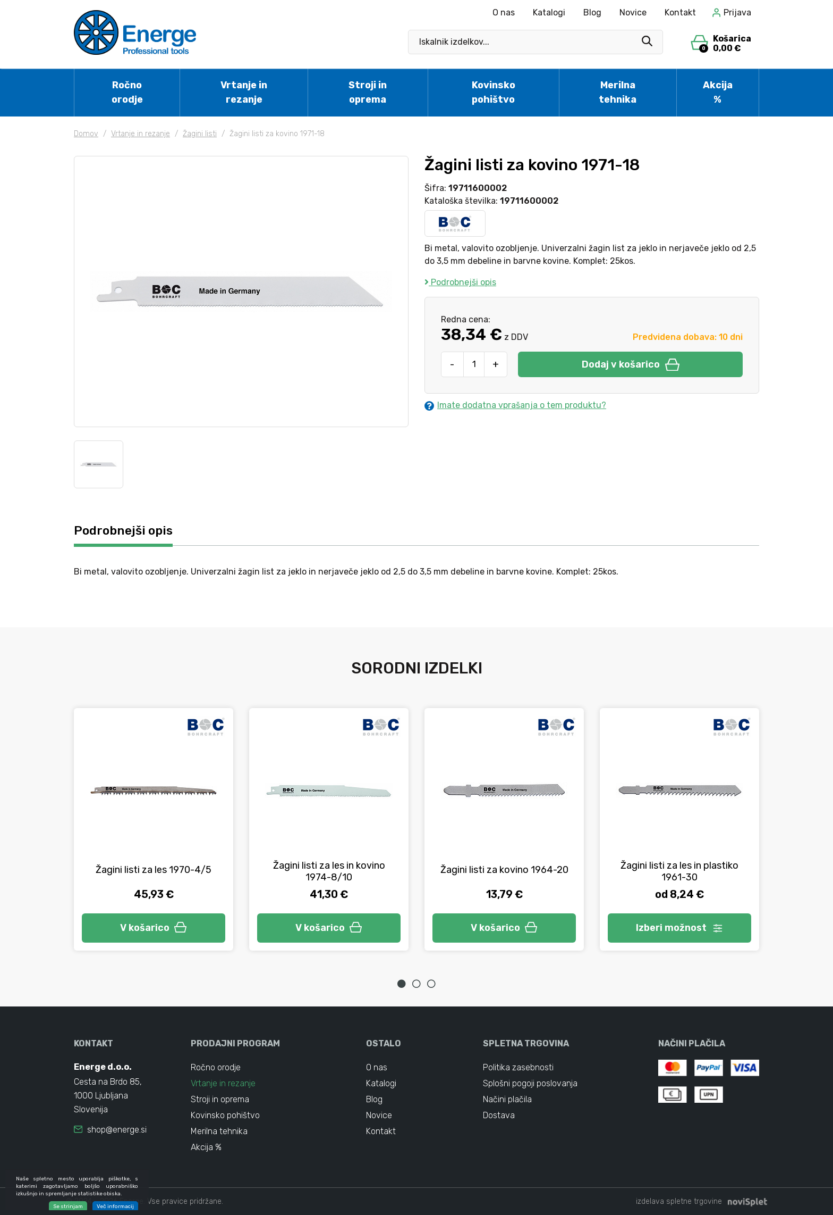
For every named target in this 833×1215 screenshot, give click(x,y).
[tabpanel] (153, 829)
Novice (633, 12)
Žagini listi (200, 133)
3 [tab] (431, 983)
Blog (592, 12)
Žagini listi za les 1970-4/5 (153, 870)
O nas (503, 12)
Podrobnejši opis (460, 282)
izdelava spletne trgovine (679, 1201)
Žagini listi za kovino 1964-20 (504, 870)
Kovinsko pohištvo (493, 92)
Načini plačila (507, 1099)
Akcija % (718, 92)
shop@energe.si (117, 1130)
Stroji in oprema (367, 92)
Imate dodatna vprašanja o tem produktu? (515, 405)
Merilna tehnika (617, 92)
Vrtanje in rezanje (243, 92)
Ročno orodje (127, 92)
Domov (86, 133)
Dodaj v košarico (630, 364)
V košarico (153, 928)
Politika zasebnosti (518, 1067)
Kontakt (680, 12)
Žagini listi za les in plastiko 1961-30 (679, 871)
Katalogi (549, 12)
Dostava (499, 1115)
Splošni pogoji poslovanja (530, 1083)
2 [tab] (416, 983)
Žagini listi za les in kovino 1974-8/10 (329, 871)
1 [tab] (401, 983)
